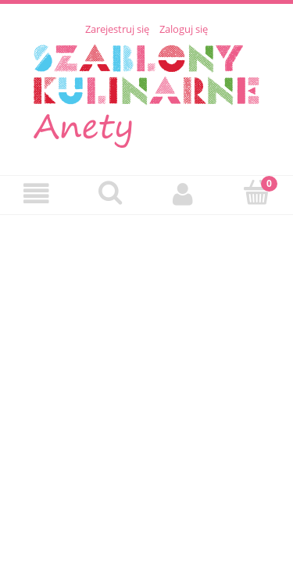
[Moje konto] (183, 194)
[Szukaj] (110, 193)
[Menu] (36, 194)
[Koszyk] (256, 193)
